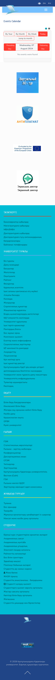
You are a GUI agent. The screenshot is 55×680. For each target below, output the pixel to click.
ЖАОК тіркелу (11, 576)
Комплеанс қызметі (13, 336)
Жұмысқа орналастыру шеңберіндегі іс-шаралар (27, 514)
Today (43, 34)
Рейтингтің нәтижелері (15, 553)
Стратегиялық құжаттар (15, 306)
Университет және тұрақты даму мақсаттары (25, 374)
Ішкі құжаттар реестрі (14, 363)
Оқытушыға (9, 276)
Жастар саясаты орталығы (16, 591)
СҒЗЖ (7, 460)
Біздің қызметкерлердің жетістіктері (21, 314)
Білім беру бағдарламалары (17, 402)
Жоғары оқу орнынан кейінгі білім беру (23, 410)
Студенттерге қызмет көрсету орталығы (23, 587)
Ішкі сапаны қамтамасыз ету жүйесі (21, 291)
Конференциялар (12, 452)
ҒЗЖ (6, 441)
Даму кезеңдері (11, 264)
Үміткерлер (9, 464)
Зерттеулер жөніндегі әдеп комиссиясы (23, 487)
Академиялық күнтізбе (15, 542)
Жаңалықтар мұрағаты (15, 310)
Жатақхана (9, 599)
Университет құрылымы (15, 321)
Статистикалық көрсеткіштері (18, 445)
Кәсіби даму (9, 413)
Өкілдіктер (9, 283)
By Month (20, 34)
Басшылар (9, 268)
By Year (8, 34)
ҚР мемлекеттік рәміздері (16, 348)
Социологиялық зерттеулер (17, 344)
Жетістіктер (9, 272)
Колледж (8, 299)
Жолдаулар (9, 302)
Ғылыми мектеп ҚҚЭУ (14, 483)
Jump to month (25, 38)
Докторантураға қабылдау (16, 233)
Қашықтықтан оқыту (14, 417)
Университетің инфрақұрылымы (19, 378)
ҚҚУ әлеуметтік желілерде (16, 317)
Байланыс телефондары (15, 244)
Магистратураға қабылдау (16, 225)
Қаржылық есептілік (13, 287)
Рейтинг (7, 280)
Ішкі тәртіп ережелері (14, 325)
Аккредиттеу (10, 352)
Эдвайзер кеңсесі (12, 561)
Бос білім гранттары (13, 557)
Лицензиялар (10, 355)
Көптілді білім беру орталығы (18, 595)
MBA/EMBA (9, 229)
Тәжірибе (8, 510)
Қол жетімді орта (12, 359)
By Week (32, 34)
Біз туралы (9, 261)
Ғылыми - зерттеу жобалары (17, 449)
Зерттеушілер (10, 468)
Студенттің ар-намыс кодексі (18, 568)
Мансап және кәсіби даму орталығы (21, 518)
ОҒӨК (6, 421)
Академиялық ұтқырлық (15, 546)
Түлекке (7, 503)
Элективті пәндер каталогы (17, 550)
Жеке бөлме (10, 572)
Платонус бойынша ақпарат (17, 565)
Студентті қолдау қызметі (17, 584)
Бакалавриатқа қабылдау (16, 222)
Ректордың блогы (12, 329)
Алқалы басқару (12, 295)
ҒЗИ (6, 479)
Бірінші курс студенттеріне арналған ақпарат (25, 534)
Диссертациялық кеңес (15, 456)
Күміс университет (12, 425)
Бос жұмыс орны (12, 333)
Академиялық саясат (14, 538)
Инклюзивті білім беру (14, 406)
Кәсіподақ (8, 386)
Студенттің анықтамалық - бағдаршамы (23, 580)
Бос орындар (10, 507)
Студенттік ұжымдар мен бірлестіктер (22, 603)
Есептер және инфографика (17, 340)
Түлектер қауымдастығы (15, 382)
